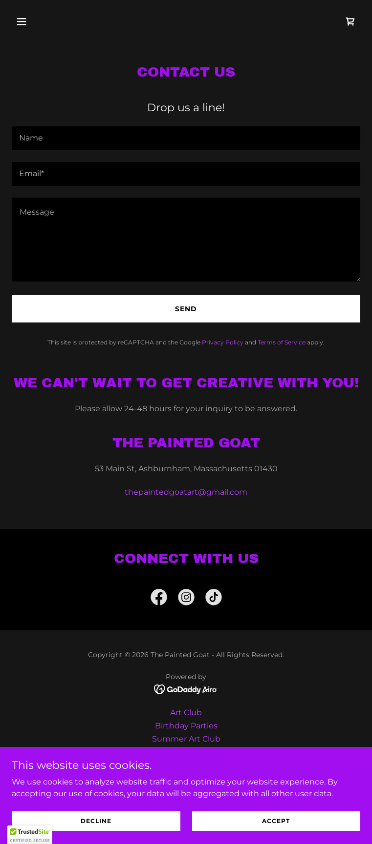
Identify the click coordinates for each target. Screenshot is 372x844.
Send (186, 308)
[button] (38, 21)
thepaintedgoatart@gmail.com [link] (186, 492)
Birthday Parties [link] (186, 725)
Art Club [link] (186, 712)
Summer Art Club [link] (186, 739)
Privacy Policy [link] (222, 342)
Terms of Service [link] (282, 342)
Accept (276, 820)
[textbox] (186, 138)
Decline (96, 820)
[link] (350, 21)
